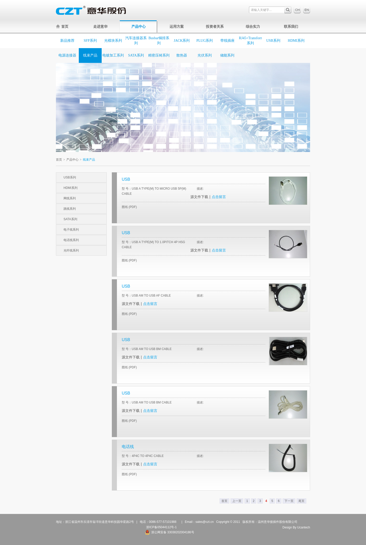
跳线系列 (70, 209)
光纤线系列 (71, 250)
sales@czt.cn (204, 522)
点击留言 (219, 197)
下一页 (289, 501)
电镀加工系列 (113, 55)
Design (287, 527)
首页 (62, 26)
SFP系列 (90, 41)
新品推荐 (67, 41)
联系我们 (291, 26)
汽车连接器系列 (136, 40)
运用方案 (177, 26)
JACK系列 (182, 41)
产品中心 (138, 26)
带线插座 (227, 41)
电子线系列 (71, 229)
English (306, 9)
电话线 (128, 446)
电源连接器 (67, 55)
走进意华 (100, 26)
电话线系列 (71, 240)
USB (126, 179)
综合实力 (253, 26)
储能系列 (227, 55)
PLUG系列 (204, 41)
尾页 (301, 501)
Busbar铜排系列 (158, 40)
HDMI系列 (296, 41)
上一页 (236, 501)
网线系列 (70, 198)
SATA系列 (136, 55)
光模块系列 (113, 41)
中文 (297, 9)
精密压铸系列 (159, 55)
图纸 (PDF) (129, 207)
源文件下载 (199, 197)
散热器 (181, 55)
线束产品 (90, 55)
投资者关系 (215, 26)
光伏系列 (204, 55)
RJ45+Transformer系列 (250, 40)
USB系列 (273, 41)
